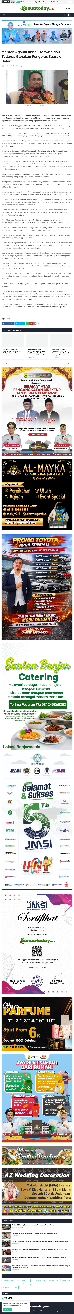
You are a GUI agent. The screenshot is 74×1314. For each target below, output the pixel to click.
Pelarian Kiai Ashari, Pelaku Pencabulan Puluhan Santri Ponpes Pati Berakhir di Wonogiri (40, 1241)
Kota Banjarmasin (10, 1284)
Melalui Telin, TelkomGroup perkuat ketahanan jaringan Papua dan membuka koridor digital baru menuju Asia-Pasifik (41, 1266)
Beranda (4, 48)
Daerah (66, 1280)
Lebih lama (68, 363)
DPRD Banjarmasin (38, 1280)
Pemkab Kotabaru (42, 1284)
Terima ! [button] (7, 1309)
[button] (68, 2)
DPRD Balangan (22, 1280)
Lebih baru (5, 363)
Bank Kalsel (8, 1280)
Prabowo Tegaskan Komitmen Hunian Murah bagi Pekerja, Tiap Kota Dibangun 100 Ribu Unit (36, 352)
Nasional (11, 48)
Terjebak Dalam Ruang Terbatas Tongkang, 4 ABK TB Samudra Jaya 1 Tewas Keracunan (39, 1257)
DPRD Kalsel (53, 1280)
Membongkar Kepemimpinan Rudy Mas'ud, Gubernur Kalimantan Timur (34, 1233)
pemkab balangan (10, 1287)
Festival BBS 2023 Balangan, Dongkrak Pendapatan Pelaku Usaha (33, 1225)
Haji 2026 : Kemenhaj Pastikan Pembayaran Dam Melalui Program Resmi (12, 351)
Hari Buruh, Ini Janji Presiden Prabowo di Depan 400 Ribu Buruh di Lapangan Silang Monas (60, 352)
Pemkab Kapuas (25, 1284)
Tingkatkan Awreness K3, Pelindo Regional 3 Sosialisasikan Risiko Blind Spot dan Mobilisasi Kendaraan (43, 2)
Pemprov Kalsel (59, 1284)
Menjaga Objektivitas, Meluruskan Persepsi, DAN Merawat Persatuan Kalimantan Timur (39, 1249)
